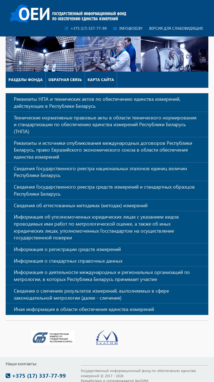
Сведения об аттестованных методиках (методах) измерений (81, 205)
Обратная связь (65, 79)
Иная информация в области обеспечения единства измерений (84, 309)
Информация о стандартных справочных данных (68, 260)
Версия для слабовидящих (176, 28)
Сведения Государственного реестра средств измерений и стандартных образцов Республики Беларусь (104, 190)
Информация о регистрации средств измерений (67, 249)
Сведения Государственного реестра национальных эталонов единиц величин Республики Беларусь (100, 172)
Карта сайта (101, 79)
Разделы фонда (25, 79)
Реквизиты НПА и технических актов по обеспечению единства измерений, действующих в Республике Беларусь (97, 102)
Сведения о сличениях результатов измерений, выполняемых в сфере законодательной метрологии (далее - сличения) (91, 294)
